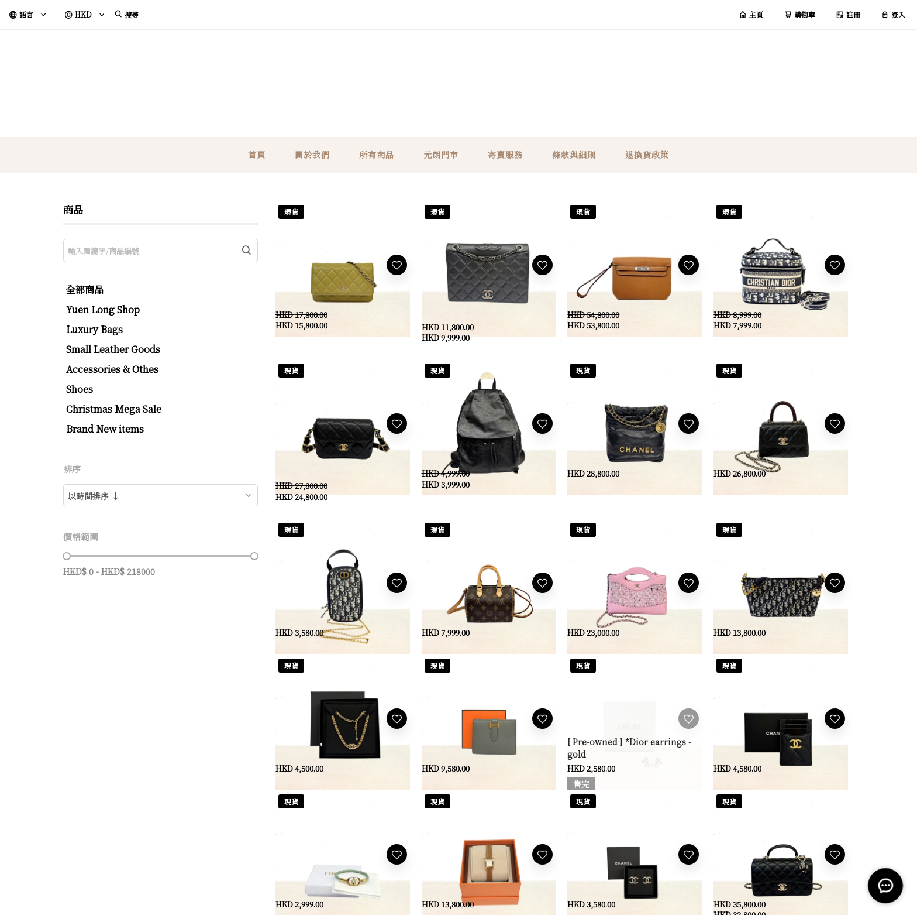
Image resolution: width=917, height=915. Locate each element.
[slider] (67, 556)
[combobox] (160, 495)
